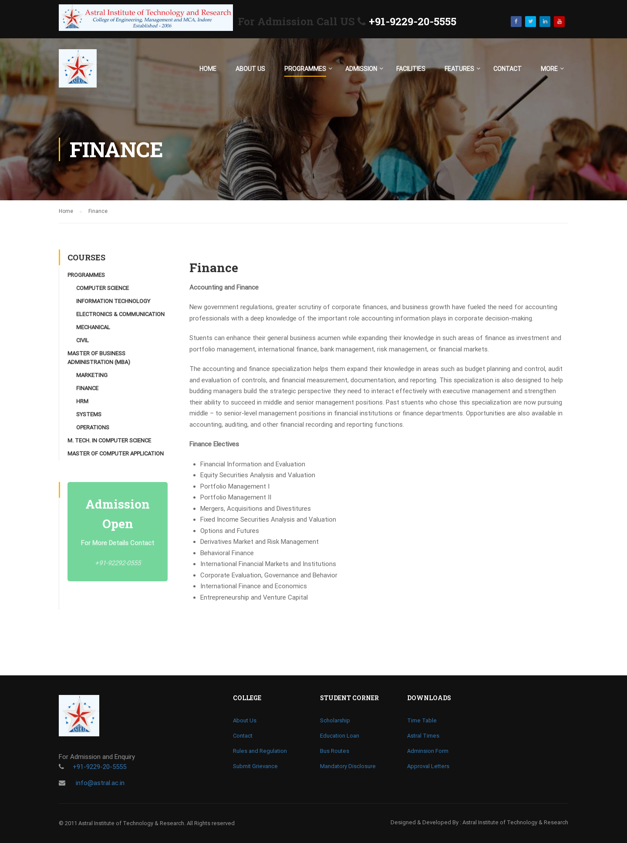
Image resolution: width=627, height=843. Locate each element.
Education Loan (339, 735)
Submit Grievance (255, 766)
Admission (361, 68)
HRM (82, 401)
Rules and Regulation (260, 751)
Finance (87, 388)
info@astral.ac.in (99, 783)
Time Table (422, 720)
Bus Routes (334, 751)
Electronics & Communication (120, 314)
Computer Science (102, 288)
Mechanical (93, 327)
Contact (507, 68)
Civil (82, 340)
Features (459, 68)
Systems (88, 414)
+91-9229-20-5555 (412, 21)
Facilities (410, 68)
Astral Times (423, 735)
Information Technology (113, 301)
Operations (92, 427)
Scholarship (335, 720)
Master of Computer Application (115, 453)
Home (207, 68)
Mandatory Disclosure (348, 766)
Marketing (92, 375)
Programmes (305, 68)
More (549, 68)
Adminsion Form (427, 751)
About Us (250, 68)
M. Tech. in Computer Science (109, 440)
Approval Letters (428, 766)
